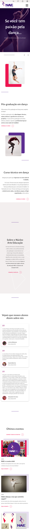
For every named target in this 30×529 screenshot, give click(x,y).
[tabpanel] (15, 30)
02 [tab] (16, 55)
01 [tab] (2, 55)
